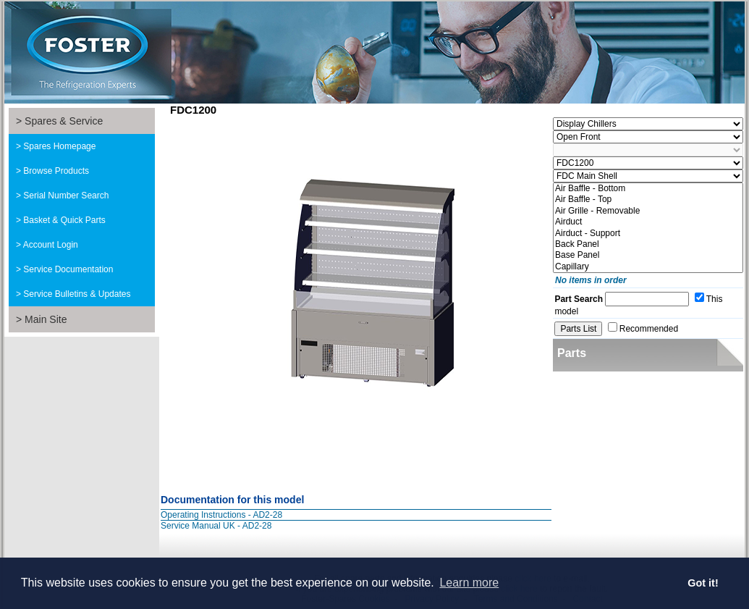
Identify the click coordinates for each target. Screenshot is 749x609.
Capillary (648, 266)
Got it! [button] (702, 583)
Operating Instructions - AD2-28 (221, 515)
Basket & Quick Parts (64, 220)
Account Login (50, 245)
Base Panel (648, 255)
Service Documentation (68, 269)
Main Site (46, 319)
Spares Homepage (59, 146)
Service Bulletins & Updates (76, 294)
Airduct (648, 222)
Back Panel (648, 244)
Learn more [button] (469, 582)
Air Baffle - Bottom (648, 188)
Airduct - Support (648, 233)
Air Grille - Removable (648, 211)
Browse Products (56, 171)
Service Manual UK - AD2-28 (216, 526)
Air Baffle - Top (648, 199)
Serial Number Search (66, 195)
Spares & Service (64, 121)
